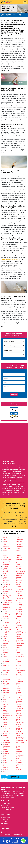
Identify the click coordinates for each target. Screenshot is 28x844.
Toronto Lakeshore (7, 602)
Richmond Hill (6, 679)
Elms (17, 642)
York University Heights (6, 542)
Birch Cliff (18, 731)
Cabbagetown (19, 708)
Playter (4, 699)
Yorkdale (5, 539)
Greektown (19, 613)
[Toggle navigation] (25, 2)
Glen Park (18, 618)
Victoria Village (7, 591)
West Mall (5, 582)
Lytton (17, 537)
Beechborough (20, 737)
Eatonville (18, 647)
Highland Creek (20, 598)
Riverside (5, 674)
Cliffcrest (18, 685)
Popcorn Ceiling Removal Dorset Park (11, 16)
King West (18, 568)
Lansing (18, 554)
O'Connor (5, 724)
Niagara (5, 735)
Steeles (4, 645)
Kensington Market (21, 572)
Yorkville (5, 537)
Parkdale (5, 710)
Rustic (4, 663)
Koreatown (19, 561)
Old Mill (5, 717)
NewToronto (6, 737)
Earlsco (18, 652)
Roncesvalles (6, 670)
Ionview (18, 584)
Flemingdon (19, 625)
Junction (18, 577)
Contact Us (4, 821)
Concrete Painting (5, 817)
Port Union (5, 695)
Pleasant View (6, 697)
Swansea (5, 636)
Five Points (19, 627)
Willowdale (5, 572)
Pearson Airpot (6, 703)
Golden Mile (19, 615)
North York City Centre (7, 729)
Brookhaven (19, 712)
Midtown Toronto (7, 760)
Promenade (6, 692)
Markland (5, 766)
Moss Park (5, 748)
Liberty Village (20, 546)
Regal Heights (6, 685)
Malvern (5, 771)
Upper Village (6, 597)
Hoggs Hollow (20, 595)
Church (18, 694)
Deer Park (18, 669)
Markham (5, 767)
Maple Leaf (5, 769)
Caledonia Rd (19, 704)
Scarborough (6, 661)
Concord (18, 679)
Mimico (4, 757)
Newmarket (6, 740)
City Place (18, 692)
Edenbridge (19, 645)
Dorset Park (19, 663)
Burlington (19, 710)
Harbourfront (19, 604)
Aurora (18, 753)
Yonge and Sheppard (5, 556)
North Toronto (6, 733)
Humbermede (19, 589)
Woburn (5, 568)
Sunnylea (5, 638)
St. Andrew (5, 651)
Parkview (5, 708)
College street (19, 681)
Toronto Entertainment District (6, 607)
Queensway (6, 687)
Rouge (4, 667)
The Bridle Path (7, 629)
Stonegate (5, 643)
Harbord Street (20, 606)
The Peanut (6, 620)
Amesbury (18, 760)
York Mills (5, 545)
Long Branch (19, 539)
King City (18, 570)
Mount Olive (6, 744)
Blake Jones (19, 728)
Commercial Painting (6, 809)
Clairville (18, 688)
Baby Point (19, 751)
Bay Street (18, 746)
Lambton (18, 555)
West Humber (6, 584)
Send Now (14, 394)
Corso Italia (19, 678)
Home (2, 14)
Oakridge (5, 722)
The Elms (5, 625)
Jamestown (19, 580)
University (5, 598)
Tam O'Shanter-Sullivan (7, 633)
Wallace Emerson (7, 589)
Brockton (18, 713)
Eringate (18, 636)
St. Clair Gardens (7, 649)
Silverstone (5, 656)
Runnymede (6, 665)
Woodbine (5, 566)
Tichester (5, 611)
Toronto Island (6, 604)
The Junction (6, 624)
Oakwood (5, 719)
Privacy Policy (4, 819)
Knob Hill (18, 563)
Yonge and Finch (7, 559)
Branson (18, 719)
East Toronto (19, 651)
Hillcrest (18, 597)
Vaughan (5, 593)
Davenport (19, 672)
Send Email (6, 833)
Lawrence (18, 552)
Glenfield (18, 616)
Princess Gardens (7, 694)
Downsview (19, 660)
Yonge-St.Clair (6, 548)
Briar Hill (18, 717)
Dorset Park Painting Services (13, 14)
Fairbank (18, 631)
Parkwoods (6, 704)
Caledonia (18, 706)
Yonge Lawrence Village (7, 553)
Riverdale (5, 676)
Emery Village (19, 640)
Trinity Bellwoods (7, 600)
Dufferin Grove (20, 656)
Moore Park (6, 751)
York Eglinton (6, 546)
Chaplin (18, 697)
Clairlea (18, 690)
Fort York (18, 622)
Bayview (18, 744)
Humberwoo (19, 588)
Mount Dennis (6, 746)
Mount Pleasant (7, 742)
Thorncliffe (5, 616)
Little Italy (18, 545)
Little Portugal (20, 543)
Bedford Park (19, 739)
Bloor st (18, 726)
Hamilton (18, 607)
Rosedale (5, 669)
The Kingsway (6, 622)
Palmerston (6, 713)
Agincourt (18, 769)
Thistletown (6, 618)
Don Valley (19, 665)
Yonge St (5, 550)
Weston (5, 577)
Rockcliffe (5, 672)
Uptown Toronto (7, 595)
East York (18, 649)
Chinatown (19, 695)
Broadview (19, 715)
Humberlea (19, 591)
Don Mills (18, 667)
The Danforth (6, 627)
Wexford (5, 575)
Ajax (17, 767)
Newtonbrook (6, 739)
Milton (4, 758)
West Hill (5, 586)
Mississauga (6, 753)
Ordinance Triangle (7, 715)
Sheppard (5, 658)
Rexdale (5, 681)
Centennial (19, 699)
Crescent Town (20, 676)
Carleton (18, 703)
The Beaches (6, 631)
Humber (18, 593)
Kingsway (18, 564)
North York (5, 731)
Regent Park (6, 683)
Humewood (19, 586)
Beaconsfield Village (21, 740)
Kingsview (18, 566)
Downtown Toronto (21, 658)
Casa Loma (19, 701)
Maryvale (5, 762)
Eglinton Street (20, 643)
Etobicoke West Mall (21, 633)
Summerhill (6, 642)
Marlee (4, 764)
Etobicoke (18, 634)
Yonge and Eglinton (8, 561)
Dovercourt (19, 661)
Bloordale (18, 724)
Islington (18, 582)
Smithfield (5, 652)
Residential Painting (6, 803)
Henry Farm (19, 602)
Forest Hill (18, 624)
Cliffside (18, 683)
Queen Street (6, 690)
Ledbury (18, 548)
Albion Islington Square (20, 765)
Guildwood (19, 609)
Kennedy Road (20, 573)
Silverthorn (5, 654)
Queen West (6, 688)
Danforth (18, 674)
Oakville (5, 721)
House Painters (5, 805)
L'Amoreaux (19, 559)
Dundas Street (20, 654)
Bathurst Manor (20, 748)
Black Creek (19, 730)
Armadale (18, 757)
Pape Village (6, 712)
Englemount (19, 638)
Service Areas (4, 823)
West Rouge (6, 580)
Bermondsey (19, 733)
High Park (18, 600)
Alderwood (19, 762)
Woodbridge (6, 564)
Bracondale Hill (20, 722)
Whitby (4, 573)
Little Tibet (19, 541)
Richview (5, 678)
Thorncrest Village (7, 615)
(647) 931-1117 (9, 841)
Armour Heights (20, 755)
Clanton (18, 687)
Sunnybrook (6, 640)
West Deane (6, 588)
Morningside (6, 749)
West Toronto (6, 579)
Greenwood (19, 611)
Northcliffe (5, 726)
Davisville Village (20, 670)
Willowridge (6, 570)
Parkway (5, 706)
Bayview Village (20, 742)
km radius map (14, 442)
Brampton (18, 721)
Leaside (18, 550)
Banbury (18, 749)
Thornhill (5, 613)
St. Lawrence (6, 647)
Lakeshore (19, 557)
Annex (17, 758)
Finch (17, 629)
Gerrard (18, 620)
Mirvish (4, 755)
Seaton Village (6, 660)
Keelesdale (19, 575)
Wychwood (5, 563)
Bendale (18, 735)
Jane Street (19, 579)
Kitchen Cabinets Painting (7, 807)
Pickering (5, 701)
